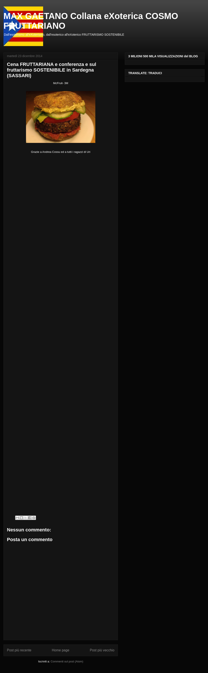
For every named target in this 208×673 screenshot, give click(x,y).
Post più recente (19, 650)
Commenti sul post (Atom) (67, 661)
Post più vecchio (102, 650)
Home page (60, 650)
